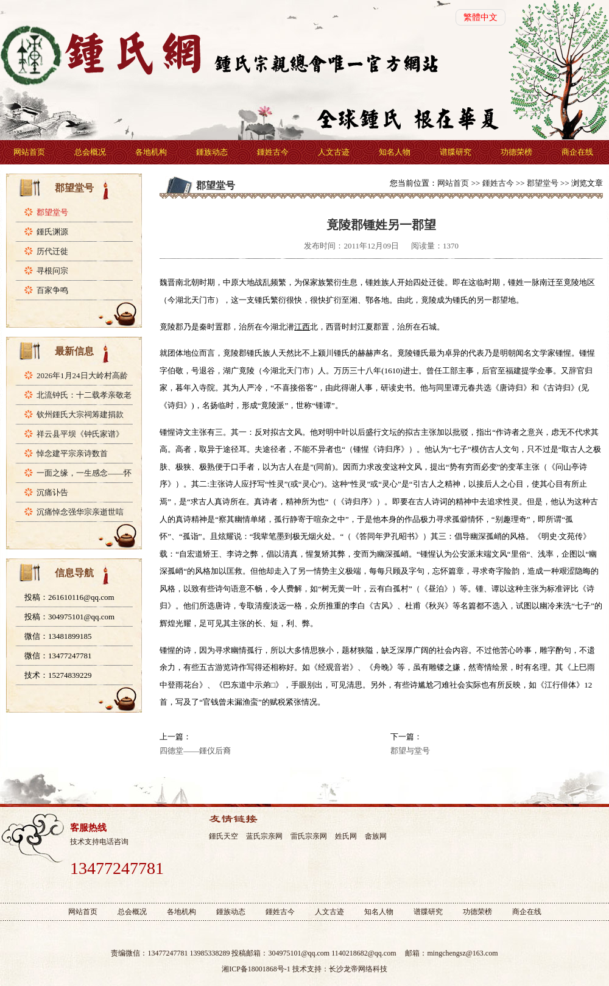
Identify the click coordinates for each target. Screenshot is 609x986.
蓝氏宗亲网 (264, 836)
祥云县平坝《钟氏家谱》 (80, 433)
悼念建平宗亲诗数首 (72, 453)
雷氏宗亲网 (308, 836)
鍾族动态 (212, 152)
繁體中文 (480, 17)
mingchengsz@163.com (462, 953)
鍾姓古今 (273, 152)
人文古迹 (334, 152)
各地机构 (151, 152)
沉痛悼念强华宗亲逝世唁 (80, 511)
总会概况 (90, 152)
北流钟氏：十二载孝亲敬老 (84, 395)
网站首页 (29, 152)
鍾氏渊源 (52, 231)
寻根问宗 (52, 270)
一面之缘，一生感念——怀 (84, 472)
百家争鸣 (52, 290)
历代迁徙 (52, 251)
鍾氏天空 (223, 836)
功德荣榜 (516, 152)
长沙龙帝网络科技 (358, 969)
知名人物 (394, 152)
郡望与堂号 (410, 750)
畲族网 (376, 836)
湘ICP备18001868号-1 (256, 969)
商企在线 (577, 152)
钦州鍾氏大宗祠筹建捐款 (80, 414)
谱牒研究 (455, 152)
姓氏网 (346, 836)
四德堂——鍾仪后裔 (195, 750)
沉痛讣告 (52, 492)
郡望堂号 (52, 212)
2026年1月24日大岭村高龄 (82, 375)
